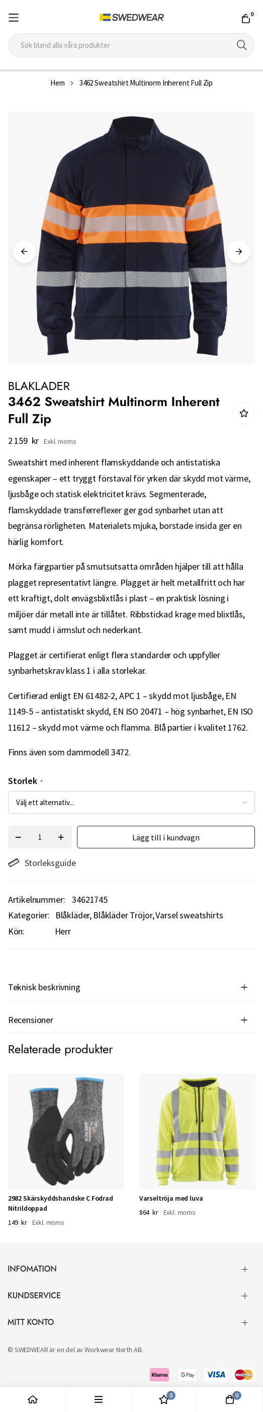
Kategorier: (29, 915)
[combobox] (131, 45)
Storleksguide (42, 863)
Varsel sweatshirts (189, 915)
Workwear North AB (112, 1349)
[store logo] (131, 17)
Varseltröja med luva (171, 1198)
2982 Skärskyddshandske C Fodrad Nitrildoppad (60, 1203)
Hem (57, 83)
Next (238, 252)
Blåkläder (72, 915)
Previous (24, 252)
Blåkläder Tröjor (122, 915)
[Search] (242, 45)
